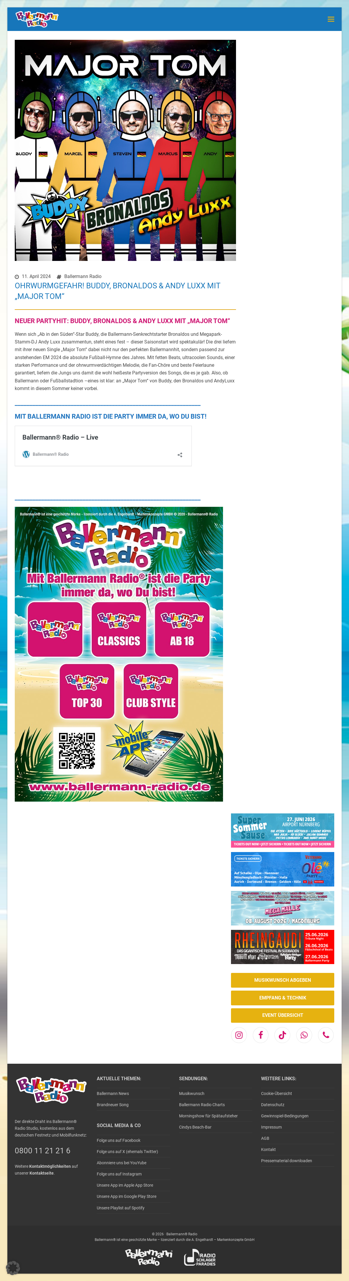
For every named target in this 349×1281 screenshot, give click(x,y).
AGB (265, 1138)
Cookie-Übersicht (276, 1093)
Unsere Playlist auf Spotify (121, 1208)
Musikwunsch (191, 1093)
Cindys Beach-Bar (195, 1127)
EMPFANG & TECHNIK (282, 998)
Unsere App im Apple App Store (125, 1185)
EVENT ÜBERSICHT (282, 1015)
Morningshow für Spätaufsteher (208, 1116)
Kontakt (268, 1149)
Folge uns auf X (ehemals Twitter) (127, 1151)
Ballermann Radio (82, 276)
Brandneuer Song (113, 1104)
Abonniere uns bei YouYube (121, 1162)
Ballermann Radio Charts (202, 1104)
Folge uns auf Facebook (118, 1140)
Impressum (271, 1127)
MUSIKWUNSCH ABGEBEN (282, 980)
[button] (331, 19)
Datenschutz (272, 1104)
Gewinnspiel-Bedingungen (285, 1116)
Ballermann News (113, 1093)
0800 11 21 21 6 (43, 1150)
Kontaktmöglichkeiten (50, 1166)
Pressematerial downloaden (286, 1160)
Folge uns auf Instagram (119, 1174)
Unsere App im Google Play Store (126, 1196)
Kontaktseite (42, 1173)
